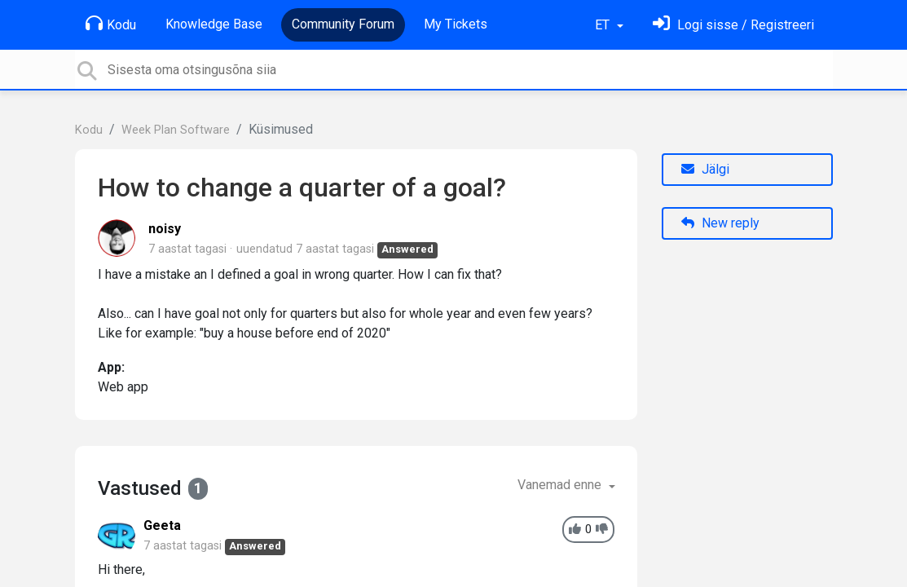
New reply (720, 223)
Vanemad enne (561, 484)
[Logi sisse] (733, 25)
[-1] (602, 529)
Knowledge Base (213, 24)
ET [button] (604, 25)
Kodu (111, 24)
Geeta (162, 525)
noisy (164, 228)
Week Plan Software (175, 130)
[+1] (575, 529)
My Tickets (455, 24)
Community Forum (343, 24)
